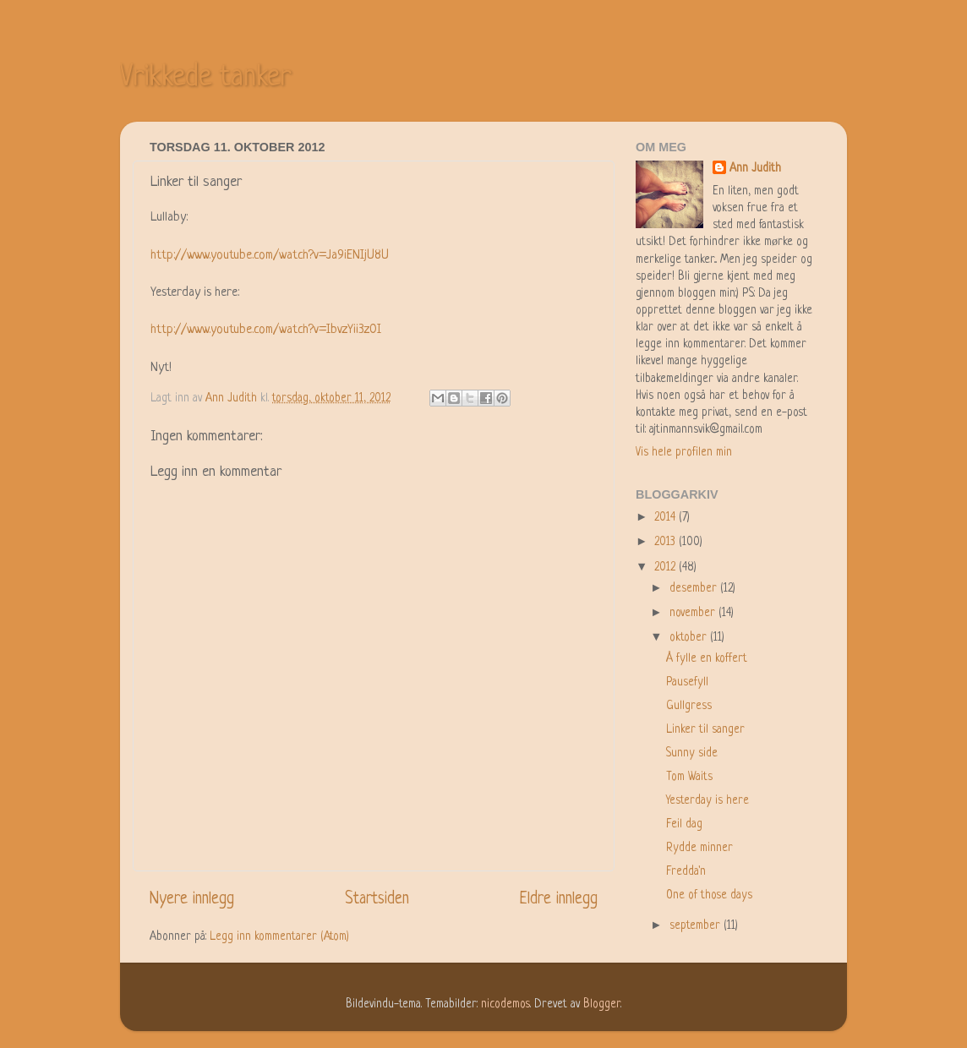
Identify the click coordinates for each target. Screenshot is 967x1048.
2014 (666, 517)
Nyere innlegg (192, 900)
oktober (689, 637)
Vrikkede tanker (206, 78)
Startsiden (377, 900)
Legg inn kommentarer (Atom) (279, 937)
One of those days (709, 895)
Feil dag (684, 824)
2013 (666, 542)
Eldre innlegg (559, 900)
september (696, 926)
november (693, 613)
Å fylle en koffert (706, 658)
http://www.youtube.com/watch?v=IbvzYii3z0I (265, 330)
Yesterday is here (707, 800)
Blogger (601, 1004)
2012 (666, 567)
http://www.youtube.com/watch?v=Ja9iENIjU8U (269, 255)
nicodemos (505, 1004)
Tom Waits (689, 777)
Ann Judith (755, 168)
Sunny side (692, 753)
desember (694, 588)
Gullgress (689, 706)
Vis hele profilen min (684, 452)
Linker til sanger (705, 729)
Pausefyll (687, 682)
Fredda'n (686, 871)
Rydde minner (699, 848)
